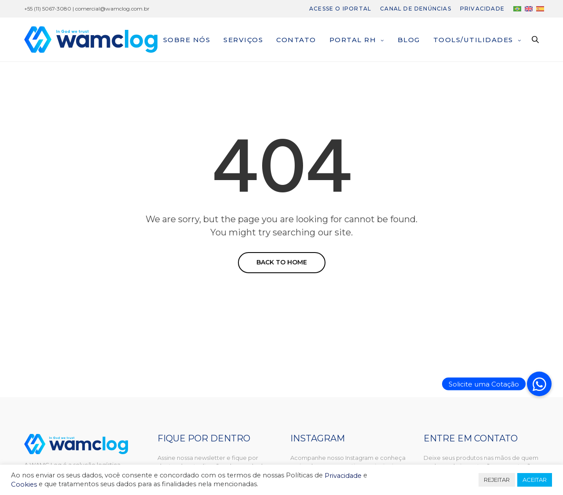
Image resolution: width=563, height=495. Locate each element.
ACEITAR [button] (535, 479)
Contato (296, 40)
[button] (539, 384)
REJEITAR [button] (497, 479)
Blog (409, 40)
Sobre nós (187, 40)
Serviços (243, 40)
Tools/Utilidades (473, 40)
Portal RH (353, 40)
